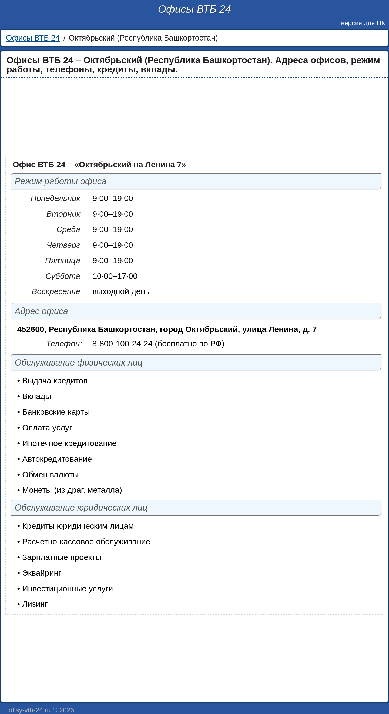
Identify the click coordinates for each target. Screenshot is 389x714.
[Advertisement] (165, 118)
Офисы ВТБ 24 (194, 9)
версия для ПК (363, 22)
